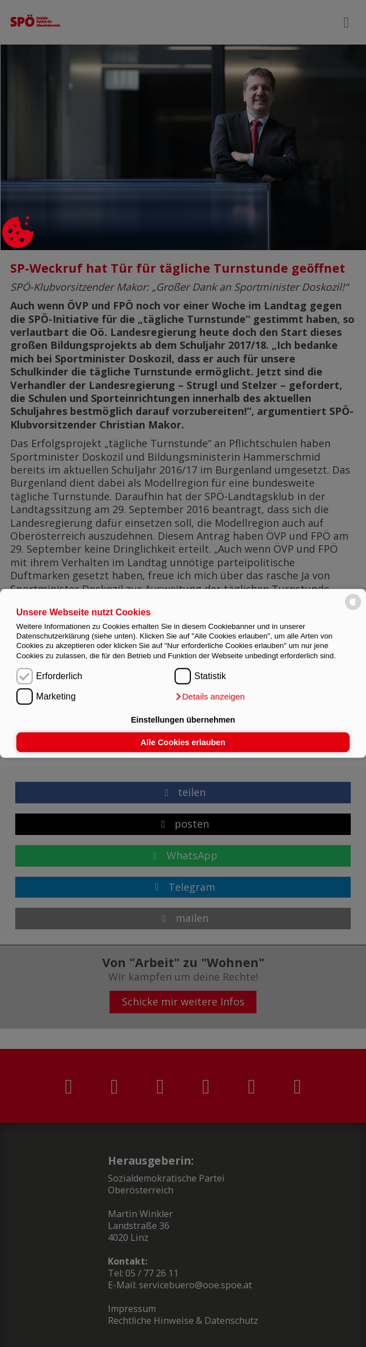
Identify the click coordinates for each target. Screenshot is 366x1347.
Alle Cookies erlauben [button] (183, 742)
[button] (210, 697)
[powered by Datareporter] (353, 609)
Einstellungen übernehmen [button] (183, 719)
